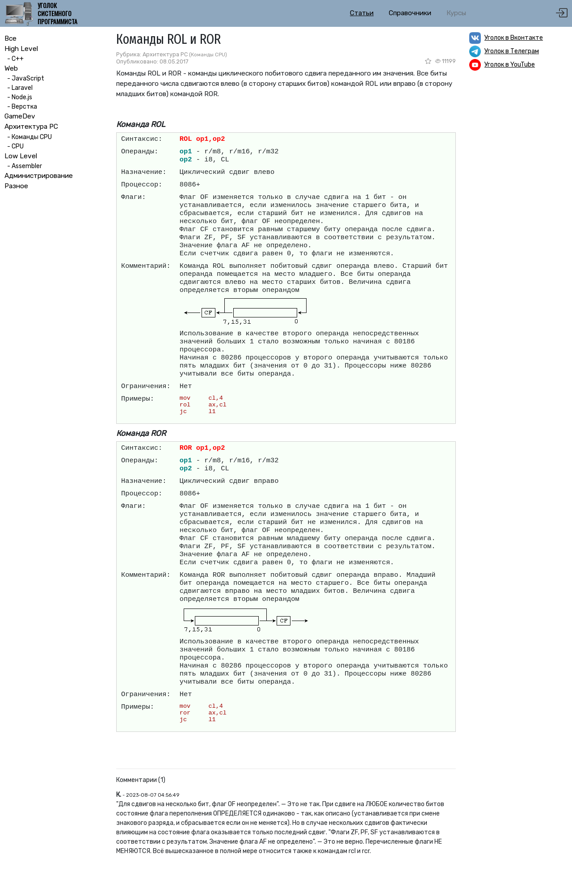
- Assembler (23, 166)
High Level (21, 49)
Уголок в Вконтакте (513, 38)
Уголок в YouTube (509, 64)
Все (10, 38)
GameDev (19, 116)
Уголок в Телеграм (511, 51)
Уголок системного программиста (57, 13)
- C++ (14, 59)
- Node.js (18, 97)
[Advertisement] (518, 217)
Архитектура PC (31, 127)
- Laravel (18, 88)
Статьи (362, 13)
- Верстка (20, 106)
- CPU (14, 146)
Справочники (410, 13)
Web (11, 68)
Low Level (20, 156)
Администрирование (38, 176)
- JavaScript (24, 78)
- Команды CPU (28, 137)
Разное (16, 186)
